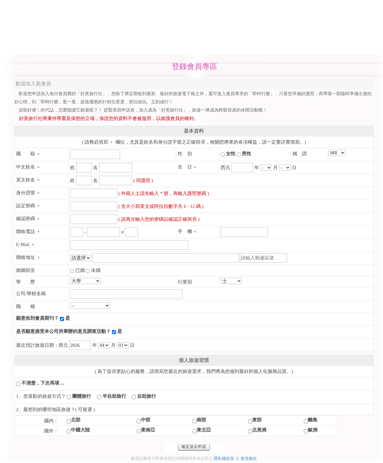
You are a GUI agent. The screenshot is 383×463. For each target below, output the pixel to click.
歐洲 (312, 429)
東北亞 (204, 429)
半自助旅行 (114, 396)
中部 (145, 419)
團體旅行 (81, 396)
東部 (257, 419)
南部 (201, 419)
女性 (230, 153)
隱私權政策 (224, 458)
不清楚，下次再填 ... (42, 383)
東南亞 (148, 429)
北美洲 (259, 429)
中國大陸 (80, 429)
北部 (75, 419)
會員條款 (249, 458)
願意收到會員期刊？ (37, 318)
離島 (312, 419)
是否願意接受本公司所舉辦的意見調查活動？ (63, 331)
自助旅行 (146, 396)
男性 (246, 153)
